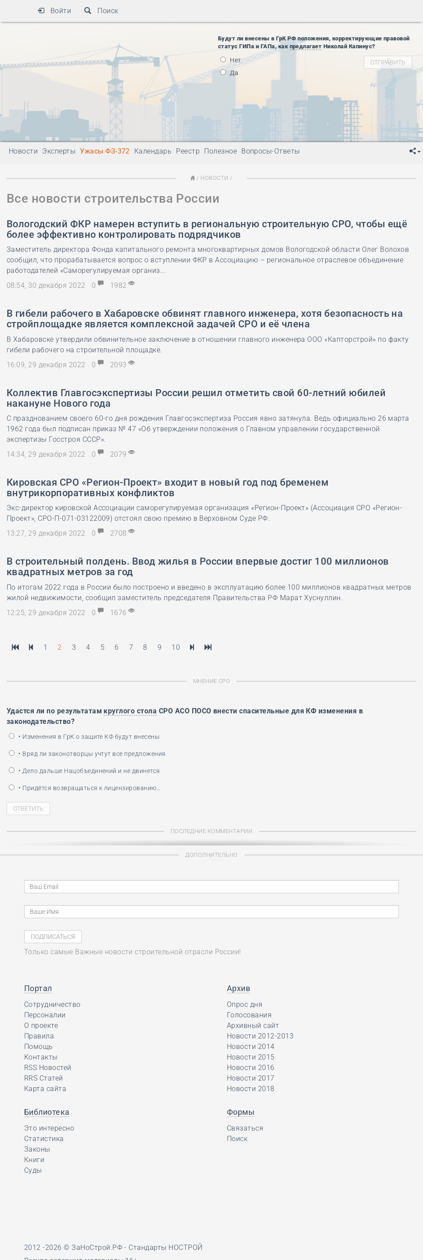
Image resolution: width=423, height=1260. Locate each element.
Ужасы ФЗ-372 (105, 151)
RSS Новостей (48, 1067)
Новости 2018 (251, 1089)
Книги (34, 1160)
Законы (37, 1149)
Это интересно (49, 1128)
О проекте (41, 1025)
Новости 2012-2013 (260, 1036)
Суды (33, 1170)
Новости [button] (23, 151)
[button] (415, 151)
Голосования (249, 1015)
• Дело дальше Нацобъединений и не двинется (84, 770)
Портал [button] (38, 988)
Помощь (38, 1046)
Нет (230, 60)
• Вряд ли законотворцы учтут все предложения (87, 753)
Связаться (245, 1128)
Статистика (44, 1139)
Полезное (220, 151)
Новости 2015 (251, 1057)
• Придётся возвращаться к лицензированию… (85, 787)
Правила (39, 1036)
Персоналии (45, 1015)
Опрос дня (244, 1004)
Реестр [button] (188, 151)
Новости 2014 (251, 1046)
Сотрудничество (52, 1004)
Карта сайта (45, 1089)
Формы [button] (241, 1112)
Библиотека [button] (47, 1112)
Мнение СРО (211, 681)
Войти (54, 11)
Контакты (41, 1057)
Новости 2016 (251, 1067)
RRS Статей (43, 1078)
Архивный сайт (253, 1025)
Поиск (101, 11)
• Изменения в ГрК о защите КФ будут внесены (84, 736)
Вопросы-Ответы (270, 151)
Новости (214, 178)
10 (176, 647)
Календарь (153, 151)
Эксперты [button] (58, 151)
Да (229, 72)
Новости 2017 (251, 1078)
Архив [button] (238, 988)
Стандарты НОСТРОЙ (165, 1247)
